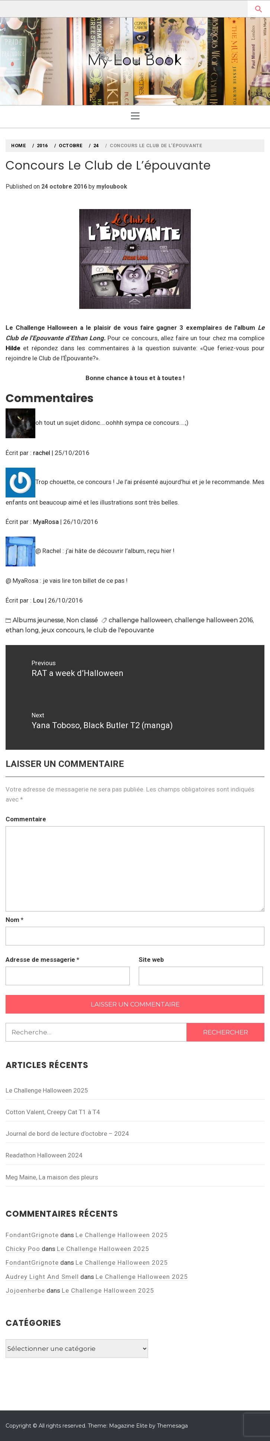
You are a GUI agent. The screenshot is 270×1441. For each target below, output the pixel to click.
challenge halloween (140, 620)
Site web (151, 959)
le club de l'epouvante (120, 630)
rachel (41, 452)
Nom (14, 919)
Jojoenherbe (25, 1290)
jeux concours (62, 630)
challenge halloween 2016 (213, 620)
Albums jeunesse (38, 620)
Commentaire (26, 819)
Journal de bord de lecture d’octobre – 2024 (67, 1133)
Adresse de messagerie (42, 959)
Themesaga (172, 1425)
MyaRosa (46, 521)
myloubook (111, 186)
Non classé (82, 620)
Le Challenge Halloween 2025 (47, 1090)
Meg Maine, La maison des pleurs (52, 1177)
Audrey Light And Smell (42, 1276)
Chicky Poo (23, 1248)
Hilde (13, 348)
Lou (38, 600)
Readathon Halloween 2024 (44, 1155)
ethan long (22, 630)
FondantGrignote (32, 1235)
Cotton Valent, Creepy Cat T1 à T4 (53, 1112)
